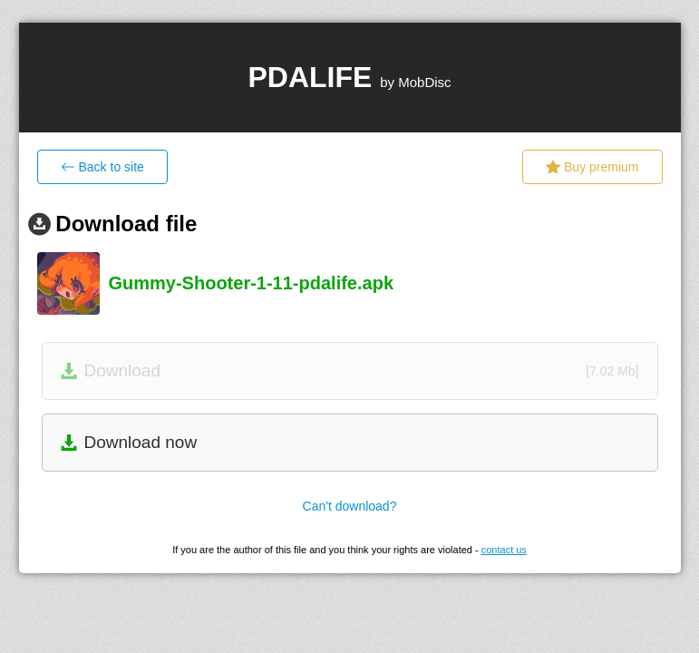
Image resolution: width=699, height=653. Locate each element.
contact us (504, 549)
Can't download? (350, 506)
